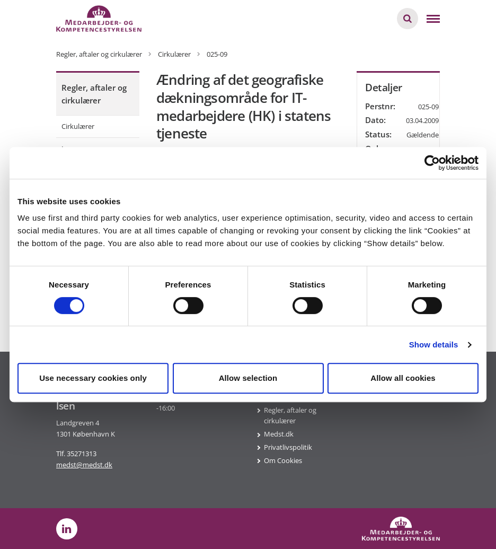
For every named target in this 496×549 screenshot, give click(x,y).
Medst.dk (279, 434)
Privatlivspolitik (288, 447)
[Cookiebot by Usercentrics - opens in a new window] (432, 163)
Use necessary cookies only (93, 377)
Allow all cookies (403, 377)
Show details (433, 344)
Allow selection (248, 377)
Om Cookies (283, 460)
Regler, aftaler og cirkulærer (94, 94)
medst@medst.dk (84, 464)
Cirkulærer (77, 126)
